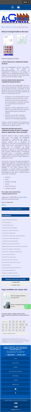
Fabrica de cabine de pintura (9, 273)
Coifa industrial (6, 222)
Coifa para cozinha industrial (10, 230)
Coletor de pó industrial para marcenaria (13, 236)
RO (13, 330)
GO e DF (22, 324)
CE (16, 324)
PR (24, 321)
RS (6, 324)
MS (24, 327)
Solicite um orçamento (15, 209)
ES (17, 321)
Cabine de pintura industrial (9, 220)
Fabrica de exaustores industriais (11, 275)
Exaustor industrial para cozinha (11, 262)
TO (23, 330)
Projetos (15, 367)
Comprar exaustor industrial (10, 241)
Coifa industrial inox (8, 225)
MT (20, 327)
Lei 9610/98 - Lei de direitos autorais (16, 342)
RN (9, 330)
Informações (6, 215)
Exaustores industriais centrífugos (11, 267)
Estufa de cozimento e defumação (11, 249)
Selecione (4, 321)
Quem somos (15, 363)
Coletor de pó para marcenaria (10, 238)
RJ (9, 321)
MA (17, 327)
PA (3, 327)
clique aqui (22, 197)
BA (13, 324)
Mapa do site (15, 384)
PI (6, 330)
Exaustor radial (6, 265)
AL (9, 327)
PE (9, 324)
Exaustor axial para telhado (10, 259)
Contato (16, 380)
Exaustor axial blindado (8, 254)
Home (15, 358)
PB (3, 330)
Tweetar (4, 205)
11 (10, 355)
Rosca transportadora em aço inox (18, 296)
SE (20, 330)
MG (13, 321)
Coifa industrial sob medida (9, 228)
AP (13, 327)
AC (6, 327)
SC (3, 324)
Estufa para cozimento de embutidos (12, 252)
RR (16, 330)
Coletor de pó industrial (9, 233)
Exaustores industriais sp (9, 270)
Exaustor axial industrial (9, 257)
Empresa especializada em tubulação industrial (14, 246)
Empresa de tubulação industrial (11, 244)
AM (26, 324)
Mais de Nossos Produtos (15, 371)
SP (20, 321)
